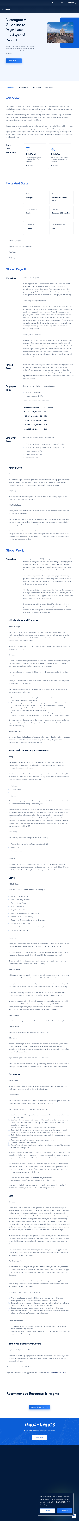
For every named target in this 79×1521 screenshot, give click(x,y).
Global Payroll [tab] (36, 88)
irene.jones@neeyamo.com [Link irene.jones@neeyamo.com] (56, 1373)
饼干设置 (47, 1510)
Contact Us (12, 61)
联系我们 (39, 1438)
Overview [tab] (10, 88)
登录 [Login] (61, 2)
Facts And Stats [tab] (22, 88)
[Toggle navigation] (76, 9)
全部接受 (65, 1510)
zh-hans (71, 3)
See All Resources (37, 1407)
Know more (29, 166)
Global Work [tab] (48, 88)
